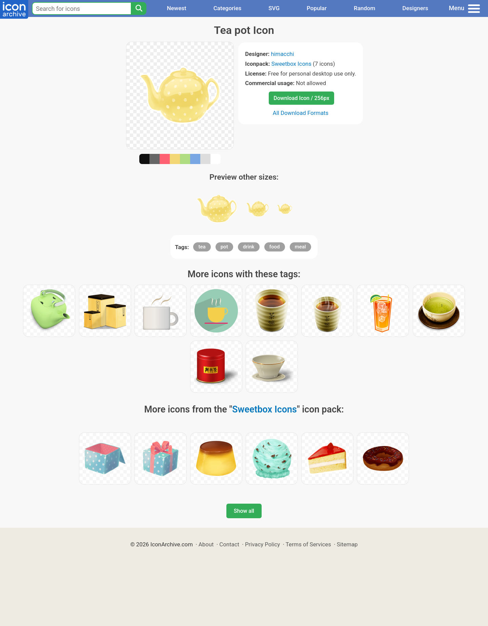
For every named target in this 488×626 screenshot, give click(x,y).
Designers (415, 8)
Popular (317, 8)
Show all (244, 511)
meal (300, 247)
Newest (176, 8)
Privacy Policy (262, 544)
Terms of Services (308, 544)
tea (201, 247)
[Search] (138, 8)
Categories (228, 8)
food (274, 247)
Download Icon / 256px (301, 98)
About (206, 544)
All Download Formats (301, 112)
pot (224, 247)
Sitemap (347, 544)
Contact (229, 544)
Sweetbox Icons (291, 63)
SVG (274, 8)
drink (249, 247)
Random (364, 8)
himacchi (282, 54)
